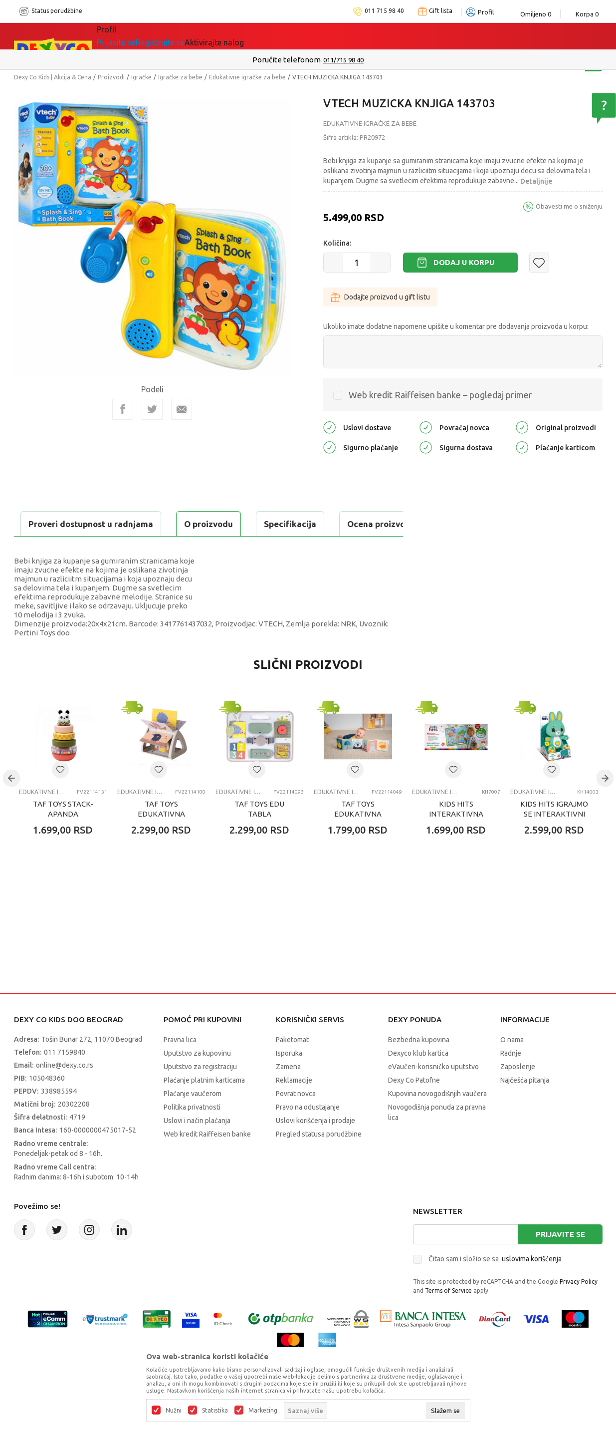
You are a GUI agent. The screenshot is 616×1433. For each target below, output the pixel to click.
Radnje (510, 1078)
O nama (512, 1065)
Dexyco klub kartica (418, 1078)
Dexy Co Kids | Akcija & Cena (52, 77)
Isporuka (289, 1078)
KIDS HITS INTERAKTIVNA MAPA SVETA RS (456, 839)
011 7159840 (64, 1077)
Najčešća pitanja (524, 1105)
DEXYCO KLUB (235, 35)
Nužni (174, 1411)
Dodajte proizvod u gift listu (380, 296)
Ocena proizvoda (227, 524)
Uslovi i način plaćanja (197, 1145)
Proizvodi (111, 77)
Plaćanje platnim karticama (204, 1105)
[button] (539, 263)
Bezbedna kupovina (418, 1065)
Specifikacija (135, 524)
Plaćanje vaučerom (192, 1119)
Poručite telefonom (286, 59)
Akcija (183, 35)
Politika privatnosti (192, 1132)
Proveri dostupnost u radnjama (91, 549)
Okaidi (293, 35)
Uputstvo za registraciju (200, 1092)
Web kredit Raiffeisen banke (207, 1159)
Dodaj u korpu (463, 262)
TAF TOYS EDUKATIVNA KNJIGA (161, 839)
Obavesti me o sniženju (569, 206)
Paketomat (292, 1065)
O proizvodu (53, 524)
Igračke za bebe (180, 77)
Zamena (288, 1092)
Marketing (262, 1411)
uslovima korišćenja (532, 1284)
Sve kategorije (131, 35)
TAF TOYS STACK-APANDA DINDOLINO (63, 839)
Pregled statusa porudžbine (319, 1159)
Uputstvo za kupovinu (197, 1078)
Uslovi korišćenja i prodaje (315, 1145)
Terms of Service (448, 1315)
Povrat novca (296, 1119)
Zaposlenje (517, 1092)
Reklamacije (294, 1105)
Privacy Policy (579, 1306)
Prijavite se (560, 1259)
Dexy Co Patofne (414, 1105)
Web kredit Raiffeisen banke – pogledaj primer (440, 395)
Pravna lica (180, 1065)
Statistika (215, 1411)
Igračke (141, 77)
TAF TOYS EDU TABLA (259, 834)
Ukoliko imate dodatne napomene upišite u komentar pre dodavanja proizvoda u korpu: (456, 326)
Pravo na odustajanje (308, 1132)
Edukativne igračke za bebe (247, 77)
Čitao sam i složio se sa (495, 1283)
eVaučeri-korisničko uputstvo (433, 1092)
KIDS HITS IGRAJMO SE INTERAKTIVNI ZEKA (554, 839)
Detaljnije (536, 181)
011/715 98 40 (343, 59)
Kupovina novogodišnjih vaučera (437, 1119)
